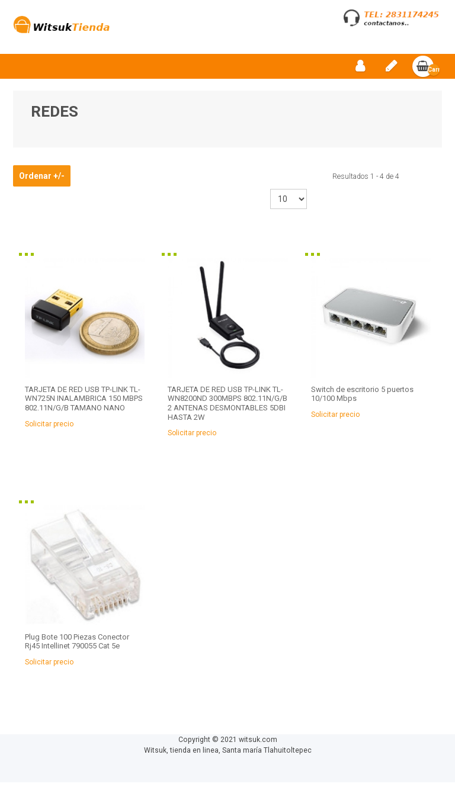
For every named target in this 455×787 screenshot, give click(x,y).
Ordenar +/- (42, 181)
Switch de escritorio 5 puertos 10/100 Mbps (362, 399)
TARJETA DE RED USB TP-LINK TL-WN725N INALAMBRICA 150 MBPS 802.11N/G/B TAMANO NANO (84, 403)
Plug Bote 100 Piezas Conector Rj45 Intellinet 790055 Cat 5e (77, 646)
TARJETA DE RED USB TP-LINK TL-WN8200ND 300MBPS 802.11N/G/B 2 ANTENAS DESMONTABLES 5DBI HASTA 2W (227, 408)
